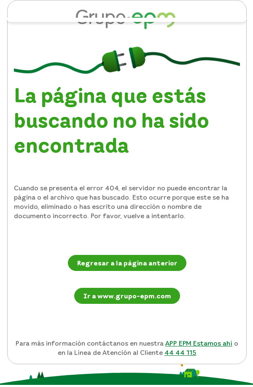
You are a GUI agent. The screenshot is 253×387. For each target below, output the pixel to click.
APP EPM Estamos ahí (198, 343)
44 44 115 (180, 352)
